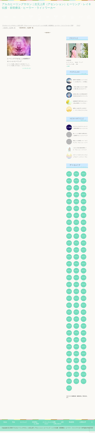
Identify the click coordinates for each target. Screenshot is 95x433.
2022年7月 (83, 258)
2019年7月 (83, 334)
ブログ (81, 17)
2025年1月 (76, 203)
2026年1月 (83, 175)
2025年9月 (69, 189)
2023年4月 (69, 244)
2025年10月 (83, 182)
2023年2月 (83, 244)
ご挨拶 (68, 66)
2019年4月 (83, 341)
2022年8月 (76, 258)
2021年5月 (76, 286)
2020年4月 (83, 313)
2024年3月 (69, 223)
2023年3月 (76, 244)
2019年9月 (69, 334)
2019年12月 (69, 327)
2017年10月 (83, 375)
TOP (37, 26)
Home (6, 17)
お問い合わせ (89, 17)
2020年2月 (76, 320)
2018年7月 (76, 362)
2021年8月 (83, 279)
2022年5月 (76, 265)
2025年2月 (69, 203)
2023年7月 (76, 237)
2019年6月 (69, 341)
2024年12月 (83, 203)
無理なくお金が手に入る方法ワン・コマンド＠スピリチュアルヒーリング (80, 111)
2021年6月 (69, 286)
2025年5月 (69, 196)
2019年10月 (83, 327)
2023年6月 (83, 237)
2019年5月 (76, 341)
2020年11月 (76, 299)
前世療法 (31, 17)
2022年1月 (83, 272)
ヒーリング (23, 17)
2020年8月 (76, 306)
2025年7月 (76, 189)
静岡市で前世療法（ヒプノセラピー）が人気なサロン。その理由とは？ (80, 82)
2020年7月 (83, 306)
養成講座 (56, 17)
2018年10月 (76, 355)
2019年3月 (69, 348)
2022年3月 (69, 272)
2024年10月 (76, 210)
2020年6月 (69, 313)
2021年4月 (83, 286)
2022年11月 (83, 251)
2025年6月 (83, 189)
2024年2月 (76, 223)
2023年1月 (69, 251)
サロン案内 (72, 17)
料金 (14, 17)
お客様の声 (64, 17)
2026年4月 (69, 175)
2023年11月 (76, 230)
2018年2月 (69, 375)
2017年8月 (76, 382)
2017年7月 (83, 382)
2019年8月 (76, 334)
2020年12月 (69, 299)
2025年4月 (76, 196)
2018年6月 (83, 362)
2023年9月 (83, 230)
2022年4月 (83, 265)
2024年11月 (69, 210)
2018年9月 (83, 355)
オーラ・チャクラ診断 (39, 17)
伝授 (47, 17)
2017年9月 (69, 382)
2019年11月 (76, 327)
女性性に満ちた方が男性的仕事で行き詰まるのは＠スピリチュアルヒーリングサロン (80, 96)
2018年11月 (69, 355)
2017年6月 (69, 389)
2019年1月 (83, 348)
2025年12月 (69, 182)
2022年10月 (69, 258)
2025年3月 (83, 196)
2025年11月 (76, 182)
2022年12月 (76, 251)
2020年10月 (83, 299)
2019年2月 (76, 348)
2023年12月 (69, 230)
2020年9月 (69, 306)
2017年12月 (76, 375)
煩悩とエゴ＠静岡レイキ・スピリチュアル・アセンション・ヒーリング (80, 143)
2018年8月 (69, 362)
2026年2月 (76, 175)
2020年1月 (83, 320)
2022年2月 (76, 272)
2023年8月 (69, 237)
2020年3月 (69, 320)
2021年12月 (69, 279)
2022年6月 (69, 265)
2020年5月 (76, 313)
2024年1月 (83, 223)
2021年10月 (76, 279)
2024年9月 (83, 210)
